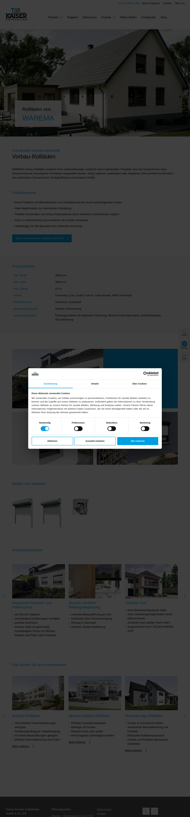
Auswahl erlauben (95, 441)
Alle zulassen (138, 441)
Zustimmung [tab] (50, 383)
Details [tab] (95, 383)
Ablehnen (52, 441)
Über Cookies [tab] (139, 383)
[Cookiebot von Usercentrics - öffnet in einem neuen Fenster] (146, 374)
